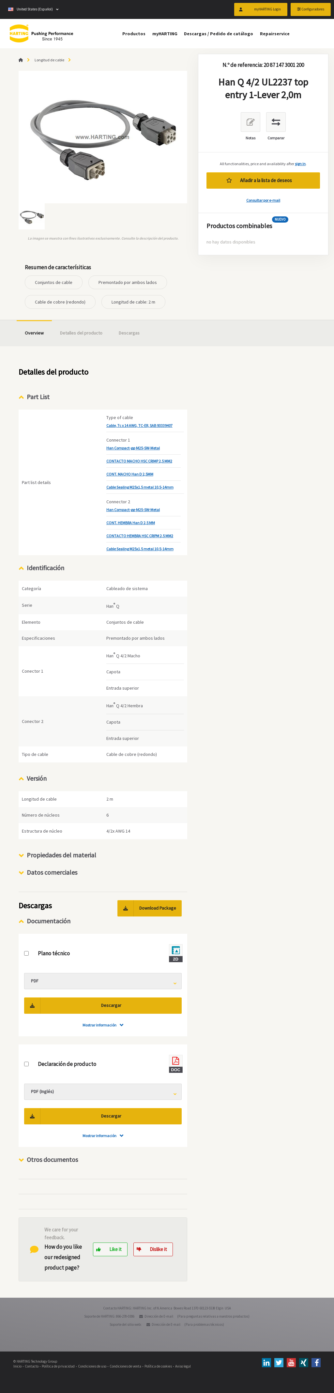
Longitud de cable (49, 59)
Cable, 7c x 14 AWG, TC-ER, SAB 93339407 (139, 425)
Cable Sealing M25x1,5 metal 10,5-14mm (140, 487)
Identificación (45, 568)
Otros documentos (52, 1159)
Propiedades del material (61, 855)
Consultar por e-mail (263, 200)
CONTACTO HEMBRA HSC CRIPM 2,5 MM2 (139, 535)
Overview (34, 333)
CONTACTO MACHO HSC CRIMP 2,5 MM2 (139, 461)
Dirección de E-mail (158, 1316)
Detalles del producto (81, 333)
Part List (38, 397)
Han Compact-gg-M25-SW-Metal (133, 448)
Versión (37, 778)
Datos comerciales (52, 872)
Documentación (48, 921)
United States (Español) (30, 10)
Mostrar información (99, 1025)
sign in (300, 163)
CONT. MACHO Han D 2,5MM (129, 474)
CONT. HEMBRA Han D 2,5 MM (130, 522)
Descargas (129, 333)
